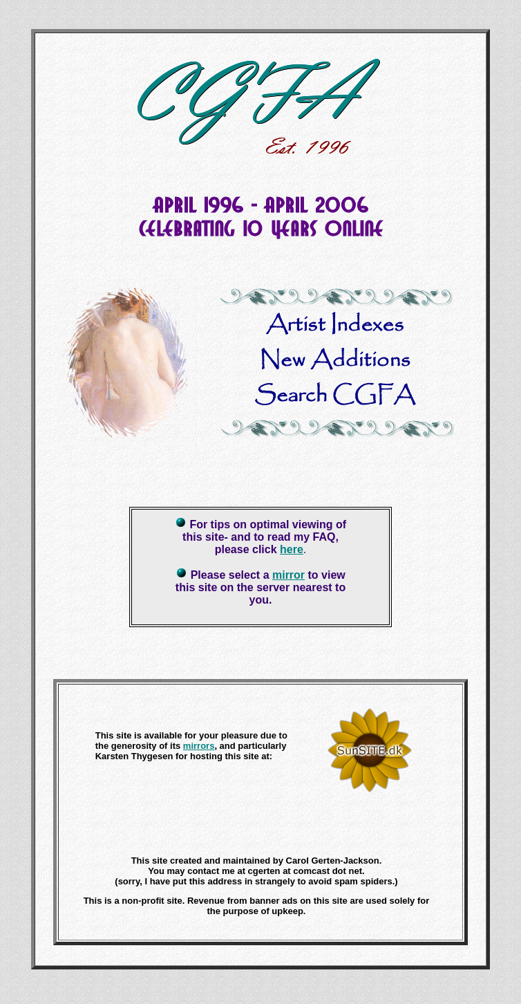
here (291, 549)
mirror (288, 575)
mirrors (199, 746)
